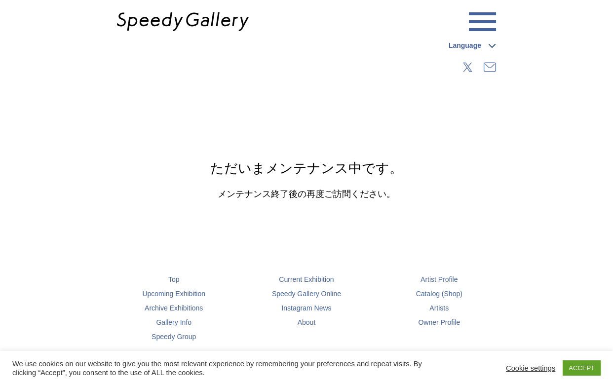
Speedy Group (174, 337)
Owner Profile (439, 322)
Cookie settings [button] (530, 368)
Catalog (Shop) (439, 294)
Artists (439, 308)
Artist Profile (439, 279)
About (307, 322)
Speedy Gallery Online (306, 294)
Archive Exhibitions (174, 308)
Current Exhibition (306, 279)
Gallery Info (174, 322)
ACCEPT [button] (582, 368)
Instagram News (306, 308)
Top (174, 279)
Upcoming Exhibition (173, 294)
